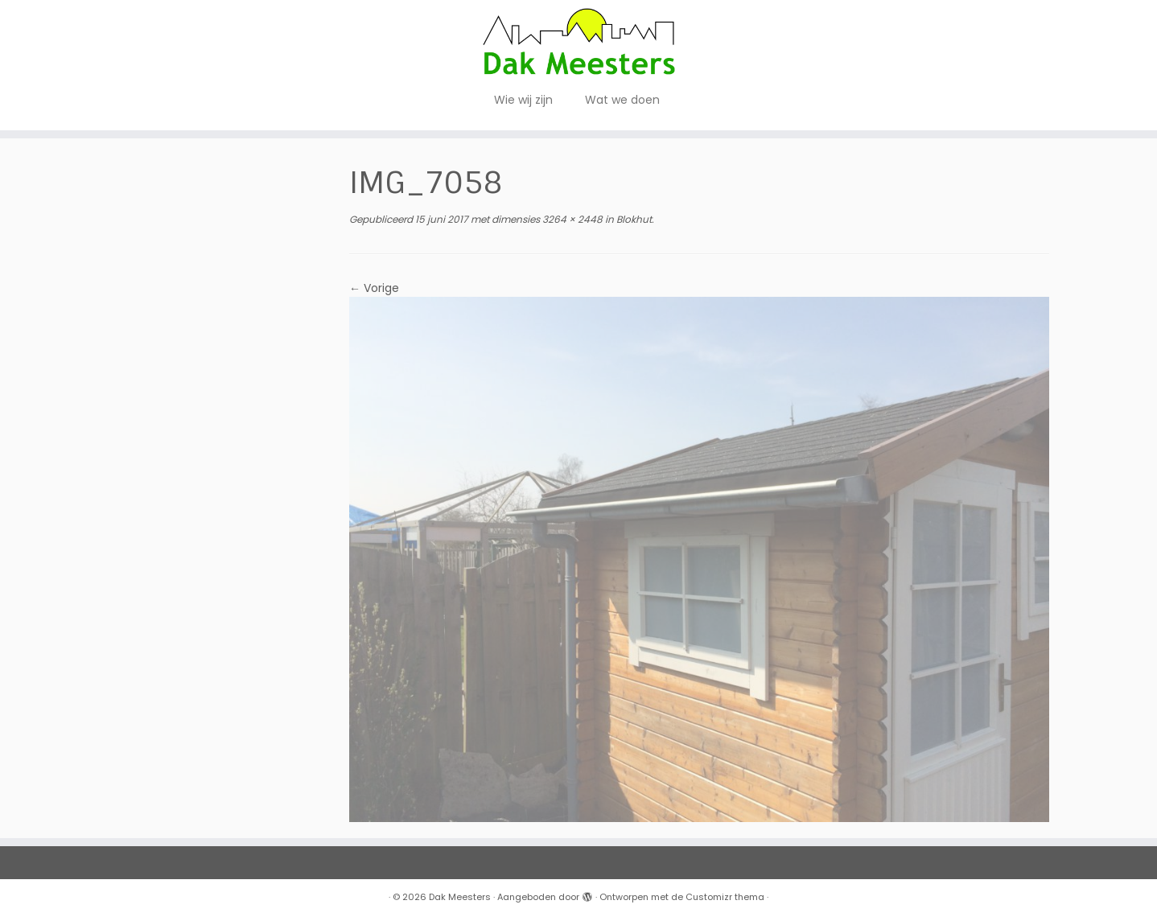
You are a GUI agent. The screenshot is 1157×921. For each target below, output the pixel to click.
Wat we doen (622, 100)
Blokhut (633, 219)
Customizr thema (725, 896)
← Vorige (374, 288)
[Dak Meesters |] (578, 41)
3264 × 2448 (571, 219)
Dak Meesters (460, 896)
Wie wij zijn (523, 100)
